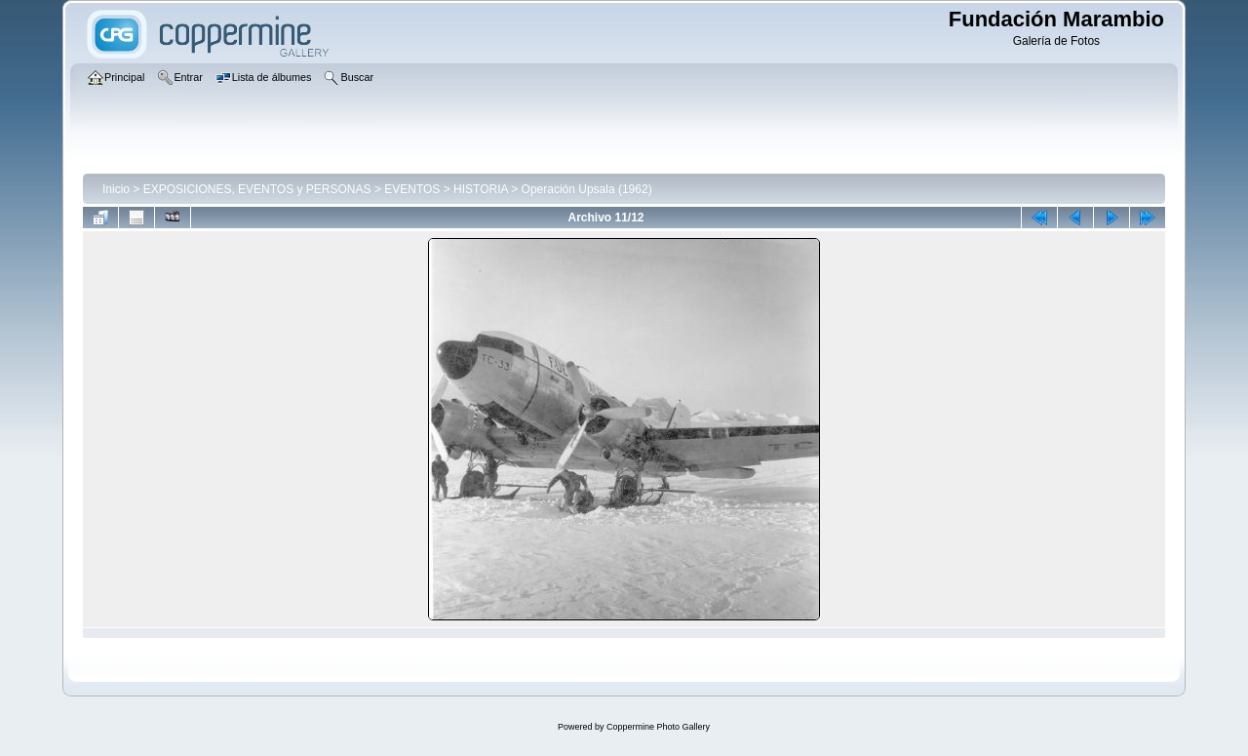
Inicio (116, 189)
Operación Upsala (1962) (587, 189)
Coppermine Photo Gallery (658, 727)
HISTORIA (480, 189)
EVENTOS (412, 189)
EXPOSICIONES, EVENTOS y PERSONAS (257, 189)
